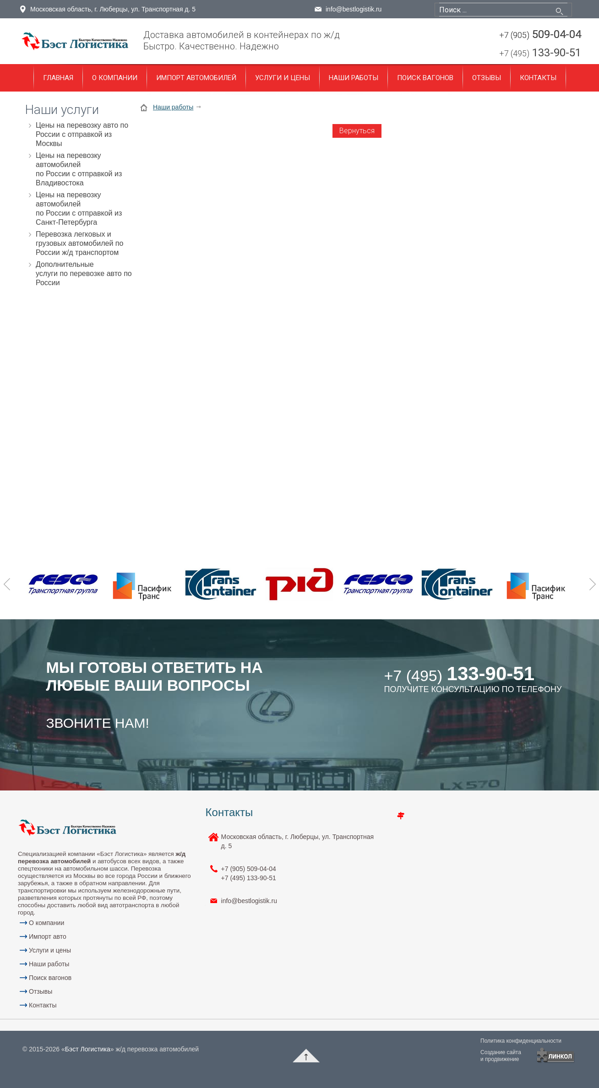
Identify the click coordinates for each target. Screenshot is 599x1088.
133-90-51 (540, 53)
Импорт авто (47, 936)
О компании (114, 78)
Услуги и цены (282, 78)
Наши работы (353, 78)
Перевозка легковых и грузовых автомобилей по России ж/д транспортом (79, 243)
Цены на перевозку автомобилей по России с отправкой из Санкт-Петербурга (79, 208)
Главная (58, 78)
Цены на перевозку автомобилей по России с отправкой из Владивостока (79, 169)
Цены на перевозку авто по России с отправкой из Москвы (82, 134)
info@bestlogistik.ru (353, 9)
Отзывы (486, 78)
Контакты (538, 78)
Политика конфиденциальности (520, 1041)
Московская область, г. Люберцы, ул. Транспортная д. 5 (113, 9)
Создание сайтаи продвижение (500, 1055)
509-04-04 (540, 35)
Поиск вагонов (425, 78)
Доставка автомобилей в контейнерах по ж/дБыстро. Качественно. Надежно (241, 40)
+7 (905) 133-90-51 (248, 873)
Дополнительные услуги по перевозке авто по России (84, 273)
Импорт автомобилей (196, 78)
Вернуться (357, 130)
